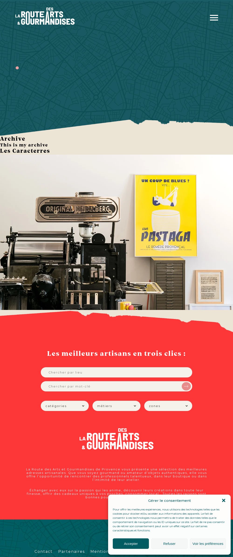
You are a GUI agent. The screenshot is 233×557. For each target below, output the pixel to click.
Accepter (131, 544)
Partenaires (71, 551)
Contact (43, 551)
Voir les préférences (207, 544)
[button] (223, 500)
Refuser (169, 544)
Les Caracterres (25, 151)
